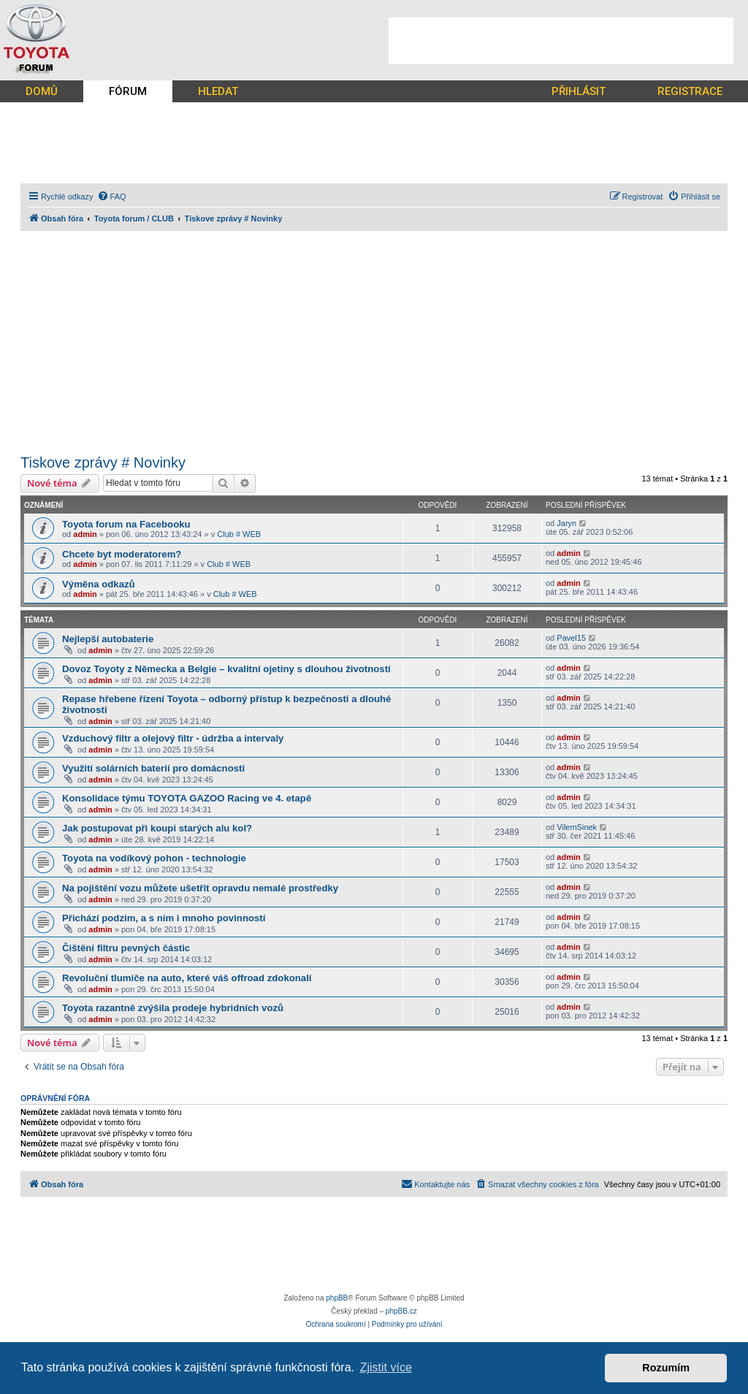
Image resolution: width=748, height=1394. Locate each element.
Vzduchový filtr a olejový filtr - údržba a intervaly (172, 738)
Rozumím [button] (666, 1368)
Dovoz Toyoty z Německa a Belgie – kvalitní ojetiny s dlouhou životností (226, 668)
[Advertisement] (561, 41)
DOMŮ (42, 91)
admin (84, 534)
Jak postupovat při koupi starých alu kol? (157, 828)
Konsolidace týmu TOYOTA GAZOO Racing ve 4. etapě (186, 798)
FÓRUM (128, 91)
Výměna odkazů (98, 584)
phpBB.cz (401, 1311)
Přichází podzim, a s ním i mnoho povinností (163, 918)
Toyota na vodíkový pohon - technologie (154, 858)
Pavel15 (571, 637)
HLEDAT (218, 91)
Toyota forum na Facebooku (126, 524)
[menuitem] (111, 196)
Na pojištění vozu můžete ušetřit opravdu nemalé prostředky (200, 888)
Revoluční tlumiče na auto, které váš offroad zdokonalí (186, 977)
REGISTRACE (689, 91)
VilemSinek (577, 827)
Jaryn (566, 523)
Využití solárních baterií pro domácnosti (153, 768)
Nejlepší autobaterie (107, 638)
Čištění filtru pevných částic (126, 947)
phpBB (337, 1298)
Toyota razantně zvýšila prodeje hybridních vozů (172, 1007)
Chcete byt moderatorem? (121, 554)
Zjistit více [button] (386, 1367)
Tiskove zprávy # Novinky (103, 462)
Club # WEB (239, 534)
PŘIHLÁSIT (579, 91)
